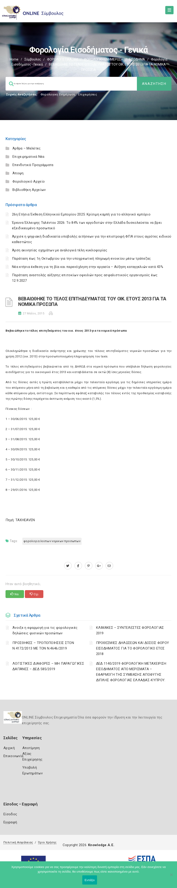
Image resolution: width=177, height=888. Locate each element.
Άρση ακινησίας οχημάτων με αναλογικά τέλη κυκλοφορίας (59, 250)
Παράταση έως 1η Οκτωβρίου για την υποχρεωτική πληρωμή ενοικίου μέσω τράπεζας (81, 258)
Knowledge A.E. (101, 845)
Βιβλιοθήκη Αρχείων (29, 190)
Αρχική (9, 748)
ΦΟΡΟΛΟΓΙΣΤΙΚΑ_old (62, 59)
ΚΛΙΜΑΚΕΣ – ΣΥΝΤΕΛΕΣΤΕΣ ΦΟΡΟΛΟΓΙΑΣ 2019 (130, 630)
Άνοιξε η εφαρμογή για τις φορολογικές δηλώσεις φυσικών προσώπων (44, 630)
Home (14, 59)
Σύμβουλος (32, 59)
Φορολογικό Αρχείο (28, 181)
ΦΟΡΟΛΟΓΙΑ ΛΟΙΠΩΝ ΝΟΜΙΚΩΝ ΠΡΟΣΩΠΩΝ (52, 541)
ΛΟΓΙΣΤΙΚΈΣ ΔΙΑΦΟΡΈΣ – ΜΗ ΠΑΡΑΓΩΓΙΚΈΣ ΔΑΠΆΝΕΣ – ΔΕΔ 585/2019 (48, 666)
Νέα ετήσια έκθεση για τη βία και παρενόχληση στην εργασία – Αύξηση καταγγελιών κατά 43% (87, 267)
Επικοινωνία (13, 756)
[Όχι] (171, 877)
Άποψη (18, 173)
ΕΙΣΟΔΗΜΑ (137, 59)
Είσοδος (10, 814)
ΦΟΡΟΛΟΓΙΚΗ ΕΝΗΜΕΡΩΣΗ (103, 59)
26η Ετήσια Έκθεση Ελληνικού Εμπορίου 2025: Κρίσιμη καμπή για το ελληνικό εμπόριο (81, 214)
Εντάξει (90, 880)
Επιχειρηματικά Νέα (28, 157)
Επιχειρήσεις (87, 94)
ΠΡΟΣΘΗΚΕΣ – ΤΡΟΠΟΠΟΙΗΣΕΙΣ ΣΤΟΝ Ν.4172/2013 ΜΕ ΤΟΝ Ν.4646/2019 (43, 645)
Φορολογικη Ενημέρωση (58, 94)
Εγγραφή (10, 822)
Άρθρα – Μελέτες (26, 148)
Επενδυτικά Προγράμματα (32, 165)
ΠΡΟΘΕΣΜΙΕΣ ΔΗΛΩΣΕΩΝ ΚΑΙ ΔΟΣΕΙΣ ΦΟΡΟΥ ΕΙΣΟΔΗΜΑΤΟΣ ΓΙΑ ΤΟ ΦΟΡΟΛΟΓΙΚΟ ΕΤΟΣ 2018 (132, 648)
